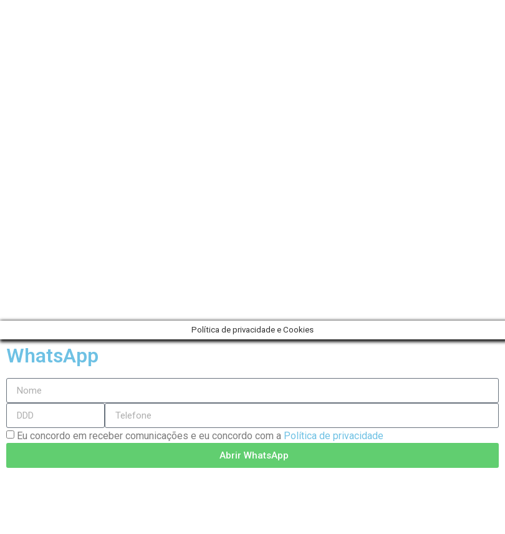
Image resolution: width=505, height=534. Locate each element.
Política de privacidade (333, 436)
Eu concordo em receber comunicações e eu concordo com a (200, 436)
